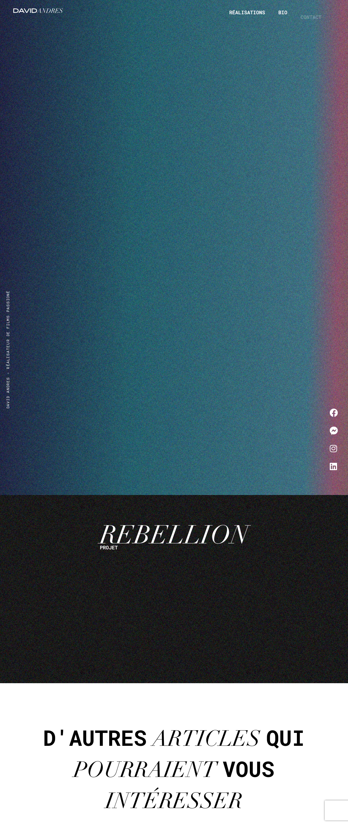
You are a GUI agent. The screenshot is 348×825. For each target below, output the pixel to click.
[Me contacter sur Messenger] (333, 430)
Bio (282, 15)
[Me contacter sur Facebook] (333, 412)
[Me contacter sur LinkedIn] (333, 466)
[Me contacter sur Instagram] (333, 448)
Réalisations (247, 12)
